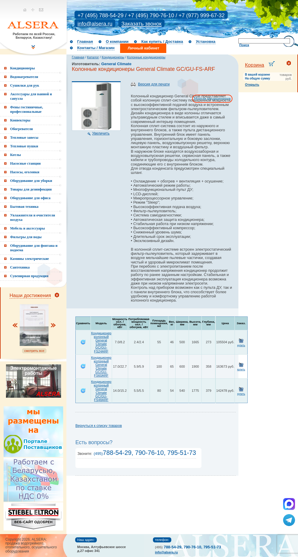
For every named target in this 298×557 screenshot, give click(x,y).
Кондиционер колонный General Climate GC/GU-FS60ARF (101, 366)
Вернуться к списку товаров (98, 426)
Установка (205, 41)
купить (241, 345)
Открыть (252, 84)
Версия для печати (154, 84)
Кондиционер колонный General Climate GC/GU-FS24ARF (101, 342)
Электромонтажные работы (33, 371)
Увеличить (100, 133)
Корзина (254, 65)
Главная (85, 41)
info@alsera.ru (94, 24)
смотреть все (34, 350)
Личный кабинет (143, 48)
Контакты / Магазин (95, 48)
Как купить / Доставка (162, 41)
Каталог (93, 57)
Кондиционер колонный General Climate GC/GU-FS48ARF (101, 390)
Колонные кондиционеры (146, 57)
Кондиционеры (113, 57)
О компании (117, 41)
